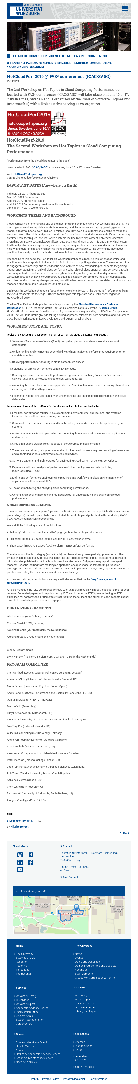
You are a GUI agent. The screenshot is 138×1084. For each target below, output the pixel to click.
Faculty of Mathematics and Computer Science (41, 63)
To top (77, 1050)
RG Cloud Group (107, 307)
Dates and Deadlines (86, 962)
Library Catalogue (84, 1012)
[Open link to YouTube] (18, 869)
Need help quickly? (26, 1062)
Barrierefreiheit (98, 1078)
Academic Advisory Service (31, 1008)
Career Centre (23, 1024)
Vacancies (80, 970)
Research (20, 962)
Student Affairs (24, 1016)
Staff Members (83, 974)
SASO (43, 167)
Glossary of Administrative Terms (94, 978)
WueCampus (82, 1000)
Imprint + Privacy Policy (45, 1078)
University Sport (24, 1004)
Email (67, 870)
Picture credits (82, 1046)
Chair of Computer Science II (26, 66)
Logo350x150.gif (19, 820)
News (77, 954)
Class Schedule (83, 1004)
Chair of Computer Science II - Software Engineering (60, 56)
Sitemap (79, 1042)
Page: (76, 1066)
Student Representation (29, 1020)
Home (18, 946)
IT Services (21, 1000)
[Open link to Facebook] (29, 862)
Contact (67, 846)
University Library (25, 996)
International (22, 974)
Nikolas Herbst (19, 826)
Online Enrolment (84, 1008)
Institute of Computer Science (93, 63)
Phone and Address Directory (32, 1042)
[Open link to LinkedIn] (18, 862)
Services (20, 988)
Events (78, 958)
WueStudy (80, 996)
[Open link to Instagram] (18, 855)
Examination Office (26, 1012)
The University (23, 954)
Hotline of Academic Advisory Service (37, 1054)
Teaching (20, 966)
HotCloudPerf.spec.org (28, 174)
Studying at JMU (25, 958)
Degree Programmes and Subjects (94, 966)
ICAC (36, 167)
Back (126, 833)
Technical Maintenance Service (33, 1058)
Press (18, 1050)
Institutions (21, 970)
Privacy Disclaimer (74, 1078)
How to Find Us (24, 1046)
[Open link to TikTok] (29, 855)
